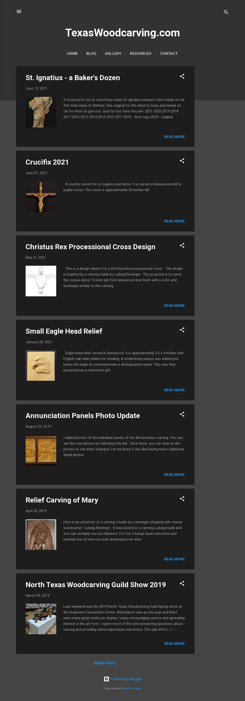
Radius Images (132, 688)
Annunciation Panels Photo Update (83, 415)
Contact (169, 53)
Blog (91, 53)
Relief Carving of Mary (62, 500)
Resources (140, 53)
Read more (174, 137)
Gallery (113, 53)
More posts (105, 663)
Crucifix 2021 (47, 162)
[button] (182, 77)
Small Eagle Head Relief (64, 331)
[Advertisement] (213, 138)
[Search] (226, 13)
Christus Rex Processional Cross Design (91, 247)
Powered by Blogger (123, 679)
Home (72, 53)
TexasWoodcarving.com (122, 32)
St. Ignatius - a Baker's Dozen (73, 77)
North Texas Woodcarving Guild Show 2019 (96, 584)
